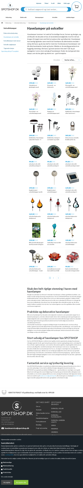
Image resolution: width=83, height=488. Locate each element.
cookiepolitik (9, 455)
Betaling (38, 425)
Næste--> (58, 278)
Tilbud (45, 3)
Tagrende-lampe (9, 48)
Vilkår (58, 3)
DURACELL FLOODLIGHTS (56, 416)
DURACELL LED (56, 412)
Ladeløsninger (70, 17)
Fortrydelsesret (41, 421)
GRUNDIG (54, 432)
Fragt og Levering (41, 428)
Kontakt (39, 410)
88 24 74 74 (76, 376)
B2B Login (66, 3)
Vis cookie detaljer (7, 477)
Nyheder (37, 3)
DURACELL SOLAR (57, 408)
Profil (51, 3)
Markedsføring (8, 466)
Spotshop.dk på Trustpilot (10, 51)
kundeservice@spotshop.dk (48, 376)
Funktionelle (7, 469)
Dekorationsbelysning (10, 33)
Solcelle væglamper (10, 44)
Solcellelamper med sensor (12, 41)
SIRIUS (53, 425)
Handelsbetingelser (42, 418)
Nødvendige (7, 462)
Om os (38, 406)
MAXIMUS (54, 429)
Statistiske (7, 472)
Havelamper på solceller (11, 37)
